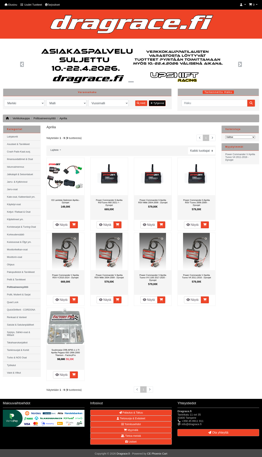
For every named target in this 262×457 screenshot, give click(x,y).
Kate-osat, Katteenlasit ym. (21, 197)
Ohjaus (10, 264)
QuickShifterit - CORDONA (21, 309)
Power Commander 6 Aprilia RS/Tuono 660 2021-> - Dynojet (109, 202)
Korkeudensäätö (15, 234)
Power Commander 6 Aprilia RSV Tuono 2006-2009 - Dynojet (196, 202)
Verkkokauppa (21, 118)
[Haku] (214, 103)
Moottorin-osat (14, 257)
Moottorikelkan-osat (17, 249)
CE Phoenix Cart (157, 453)
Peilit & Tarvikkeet (16, 279)
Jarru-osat (12, 189)
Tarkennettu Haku (218, 92)
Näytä (61, 224)
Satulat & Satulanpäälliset (20, 324)
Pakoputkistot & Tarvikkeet (21, 272)
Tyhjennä (157, 103)
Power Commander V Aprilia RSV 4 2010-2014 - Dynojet (65, 276)
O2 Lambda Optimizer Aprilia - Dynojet (65, 201)
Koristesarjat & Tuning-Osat (21, 227)
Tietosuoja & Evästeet (131, 418)
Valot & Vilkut (14, 372)
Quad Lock (12, 302)
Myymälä (131, 429)
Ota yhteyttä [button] (218, 432)
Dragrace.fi (123, 453)
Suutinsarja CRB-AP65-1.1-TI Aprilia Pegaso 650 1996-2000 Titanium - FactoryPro (65, 352)
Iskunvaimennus (15, 167)
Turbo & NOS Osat (17, 357)
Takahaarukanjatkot (17, 342)
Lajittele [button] (54, 150)
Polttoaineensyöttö (44, 118)
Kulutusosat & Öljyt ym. (19, 242)
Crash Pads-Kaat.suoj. (19, 151)
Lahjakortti (12, 136)
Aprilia (63, 118)
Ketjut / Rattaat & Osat (18, 212)
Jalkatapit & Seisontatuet (20, 174)
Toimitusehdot (131, 424)
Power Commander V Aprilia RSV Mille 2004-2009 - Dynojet (109, 276)
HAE (141, 103)
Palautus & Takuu (131, 412)
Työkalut (11, 365)
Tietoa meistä (131, 435)
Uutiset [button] (130, 441)
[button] (243, 5)
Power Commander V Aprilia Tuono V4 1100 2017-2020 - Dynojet (152, 277)
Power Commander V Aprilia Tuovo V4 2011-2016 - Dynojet (196, 276)
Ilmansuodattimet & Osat (20, 159)
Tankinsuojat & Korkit (18, 350)
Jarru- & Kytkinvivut (17, 182)
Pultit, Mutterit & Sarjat (18, 294)
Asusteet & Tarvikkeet (18, 144)
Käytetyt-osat (14, 204)
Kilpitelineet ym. (15, 219)
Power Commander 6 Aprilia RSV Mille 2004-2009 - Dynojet (152, 201)
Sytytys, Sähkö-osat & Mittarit (18, 333)
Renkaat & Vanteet (17, 317)
